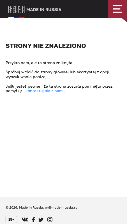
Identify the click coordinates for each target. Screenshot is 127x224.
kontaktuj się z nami (45, 90)
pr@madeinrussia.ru (61, 207)
